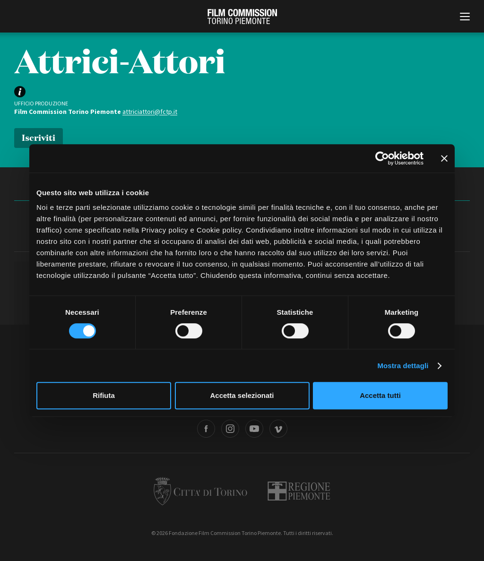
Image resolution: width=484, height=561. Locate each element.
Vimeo (278, 429)
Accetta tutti (380, 395)
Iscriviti (38, 136)
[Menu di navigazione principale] (465, 17)
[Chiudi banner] (444, 158)
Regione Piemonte (299, 491)
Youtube (254, 429)
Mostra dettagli (402, 366)
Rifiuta (104, 395)
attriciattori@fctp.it (149, 111)
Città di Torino (200, 491)
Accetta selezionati (242, 395)
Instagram (230, 429)
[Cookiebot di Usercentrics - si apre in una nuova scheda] (382, 158)
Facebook (206, 429)
